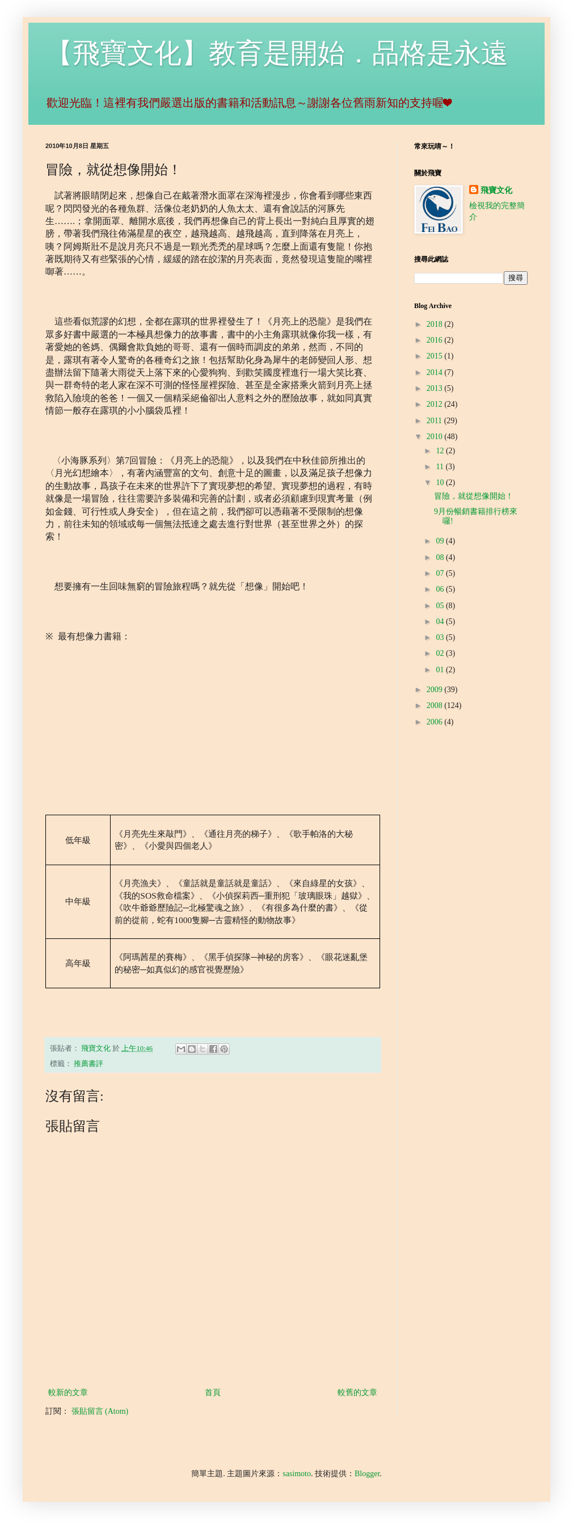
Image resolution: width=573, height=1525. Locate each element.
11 (440, 466)
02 (441, 653)
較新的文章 (68, 1392)
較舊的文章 (357, 1392)
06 (441, 589)
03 (441, 637)
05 (441, 605)
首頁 (213, 1392)
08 (441, 557)
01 (441, 669)
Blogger (367, 1473)
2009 (436, 689)
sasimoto (297, 1473)
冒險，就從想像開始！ (473, 496)
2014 (436, 372)
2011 (435, 420)
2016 (436, 340)
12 (441, 450)
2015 (436, 356)
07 (441, 573)
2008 (436, 705)
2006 (436, 722)
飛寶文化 (496, 190)
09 (441, 541)
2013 (436, 388)
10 (441, 482)
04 (441, 621)
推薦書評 (88, 1064)
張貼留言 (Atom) (100, 1411)
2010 (436, 436)
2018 (436, 324)
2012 (436, 404)
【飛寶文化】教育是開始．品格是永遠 (276, 53)
